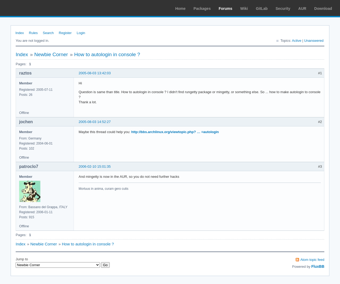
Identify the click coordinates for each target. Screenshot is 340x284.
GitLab (261, 8)
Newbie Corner (51, 54)
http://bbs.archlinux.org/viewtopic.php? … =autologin (175, 132)
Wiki (244, 8)
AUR (302, 8)
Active (296, 41)
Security (283, 8)
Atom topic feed (312, 260)
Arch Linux (29, 8)
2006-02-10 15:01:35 (95, 166)
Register (65, 33)
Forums (225, 8)
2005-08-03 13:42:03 (95, 73)
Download (323, 8)
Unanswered (314, 41)
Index (19, 33)
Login (81, 33)
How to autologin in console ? (107, 54)
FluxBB (317, 266)
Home (180, 8)
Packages (202, 8)
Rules (33, 33)
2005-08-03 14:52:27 (95, 122)
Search (48, 33)
